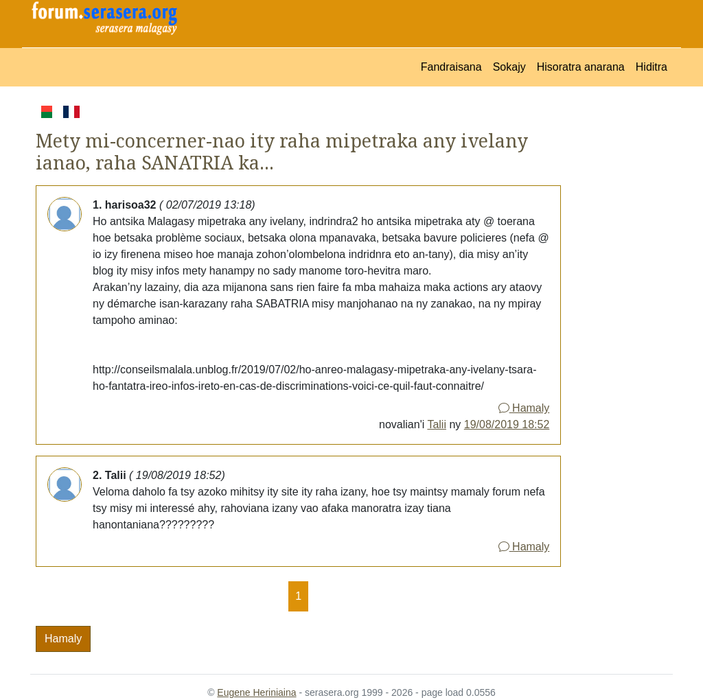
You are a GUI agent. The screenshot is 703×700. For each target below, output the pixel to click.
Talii (436, 424)
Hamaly (524, 408)
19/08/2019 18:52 (507, 424)
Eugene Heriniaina (256, 692)
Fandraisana (451, 67)
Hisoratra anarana (581, 67)
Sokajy (509, 67)
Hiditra (651, 67)
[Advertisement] (616, 309)
